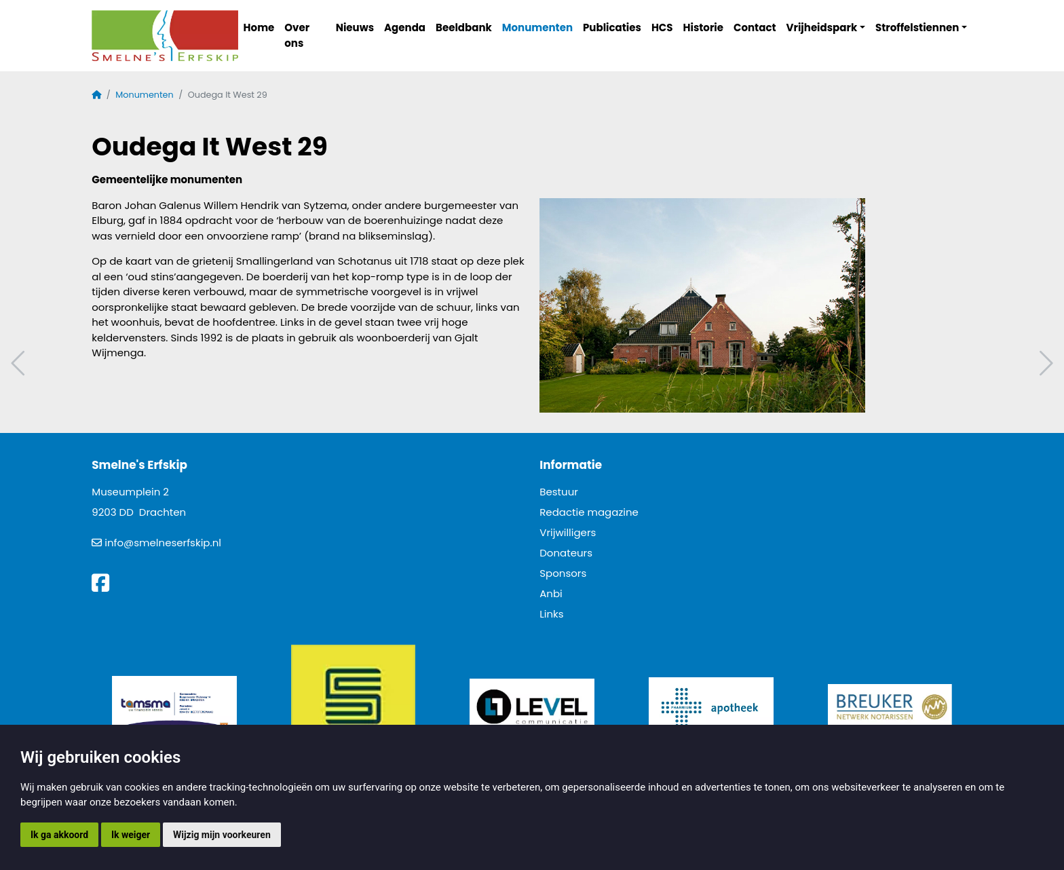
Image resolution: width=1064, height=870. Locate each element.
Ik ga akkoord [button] (59, 834)
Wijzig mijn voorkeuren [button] (222, 834)
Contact (755, 27)
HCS (662, 27)
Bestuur (558, 492)
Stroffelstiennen (917, 27)
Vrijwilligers (567, 532)
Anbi (551, 593)
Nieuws (355, 27)
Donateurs (565, 553)
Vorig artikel (19, 363)
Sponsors (562, 573)
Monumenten (537, 27)
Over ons (296, 35)
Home (259, 27)
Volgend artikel (1044, 363)
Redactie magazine (589, 512)
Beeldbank (464, 27)
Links (551, 614)
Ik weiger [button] (130, 834)
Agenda (404, 27)
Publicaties (612, 27)
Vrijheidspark (822, 27)
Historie (703, 27)
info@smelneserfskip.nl (162, 542)
